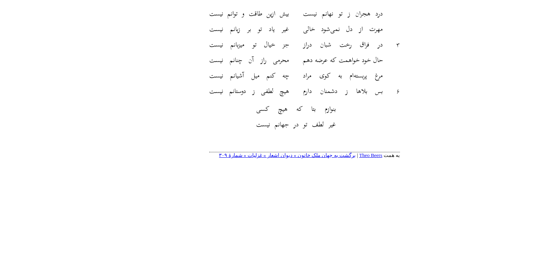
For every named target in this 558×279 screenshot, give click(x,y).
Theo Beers (345, 155)
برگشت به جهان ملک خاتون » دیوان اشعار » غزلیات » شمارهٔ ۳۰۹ (261, 155)
